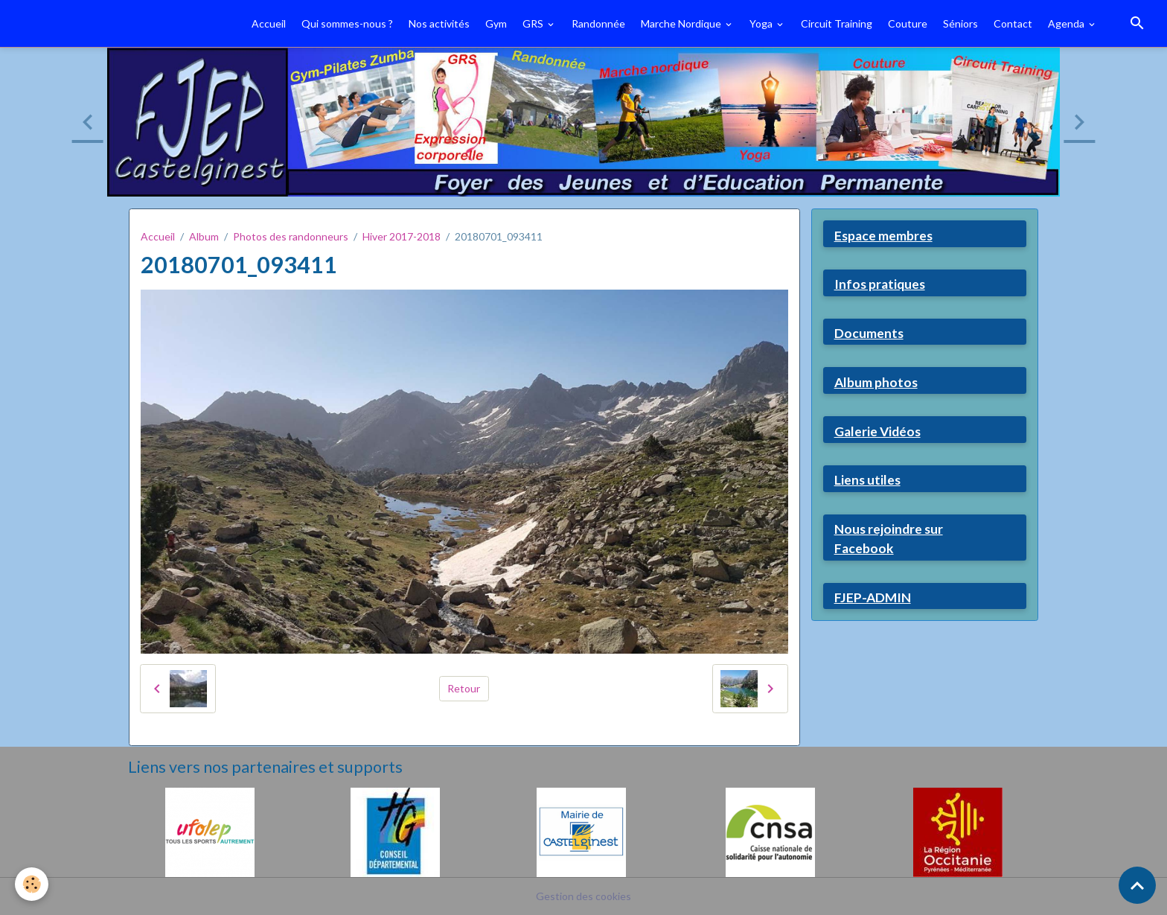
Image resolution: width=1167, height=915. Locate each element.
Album (204, 236)
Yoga (762, 23)
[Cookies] (31, 884)
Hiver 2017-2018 (401, 236)
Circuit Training (836, 23)
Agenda (1067, 23)
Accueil (269, 23)
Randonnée (598, 23)
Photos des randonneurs (290, 236)
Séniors (960, 23)
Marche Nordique (682, 23)
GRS (534, 23)
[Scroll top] (1137, 885)
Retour (463, 688)
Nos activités (439, 23)
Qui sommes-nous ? (347, 23)
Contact (1013, 23)
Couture (907, 23)
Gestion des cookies (583, 896)
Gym (496, 23)
